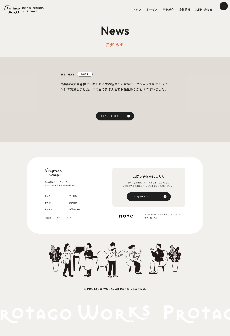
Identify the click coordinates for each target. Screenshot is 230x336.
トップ (137, 9)
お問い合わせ (203, 9)
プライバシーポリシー (66, 223)
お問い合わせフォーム (143, 199)
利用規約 (48, 223)
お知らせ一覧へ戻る (111, 117)
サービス (152, 9)
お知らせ (50, 214)
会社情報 (184, 9)
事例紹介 (168, 9)
